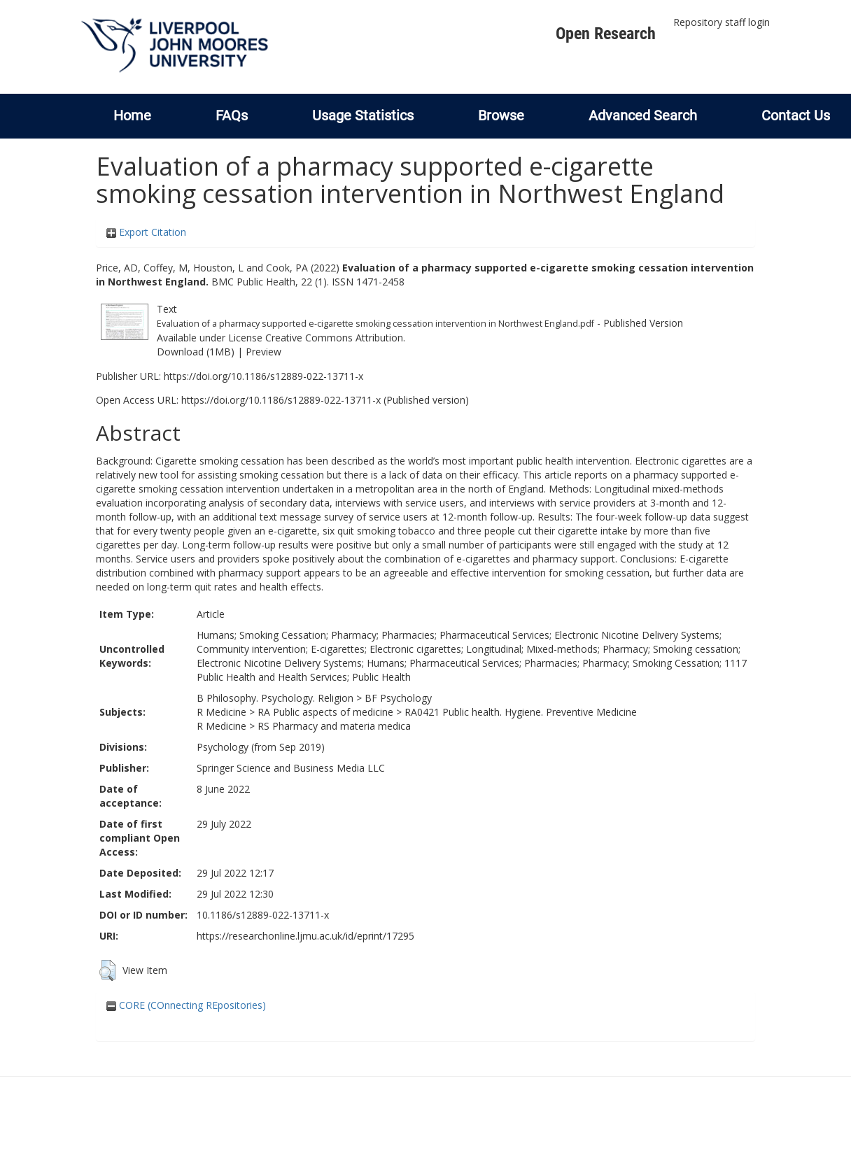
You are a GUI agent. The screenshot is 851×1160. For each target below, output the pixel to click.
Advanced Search (643, 115)
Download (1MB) (195, 351)
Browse (501, 115)
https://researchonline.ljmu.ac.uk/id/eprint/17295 (305, 935)
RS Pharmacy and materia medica (334, 726)
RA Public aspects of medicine (325, 712)
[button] (107, 970)
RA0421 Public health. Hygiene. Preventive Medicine (521, 712)
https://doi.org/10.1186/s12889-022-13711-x (263, 376)
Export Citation (146, 232)
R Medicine (221, 712)
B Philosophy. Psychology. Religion (275, 698)
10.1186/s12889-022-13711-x (263, 914)
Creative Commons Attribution (334, 337)
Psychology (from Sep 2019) (261, 747)
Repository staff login (721, 22)
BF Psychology (398, 698)
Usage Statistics (363, 115)
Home (132, 115)
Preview (263, 351)
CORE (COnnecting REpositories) (186, 1005)
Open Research (606, 33)
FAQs (232, 115)
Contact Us (795, 115)
